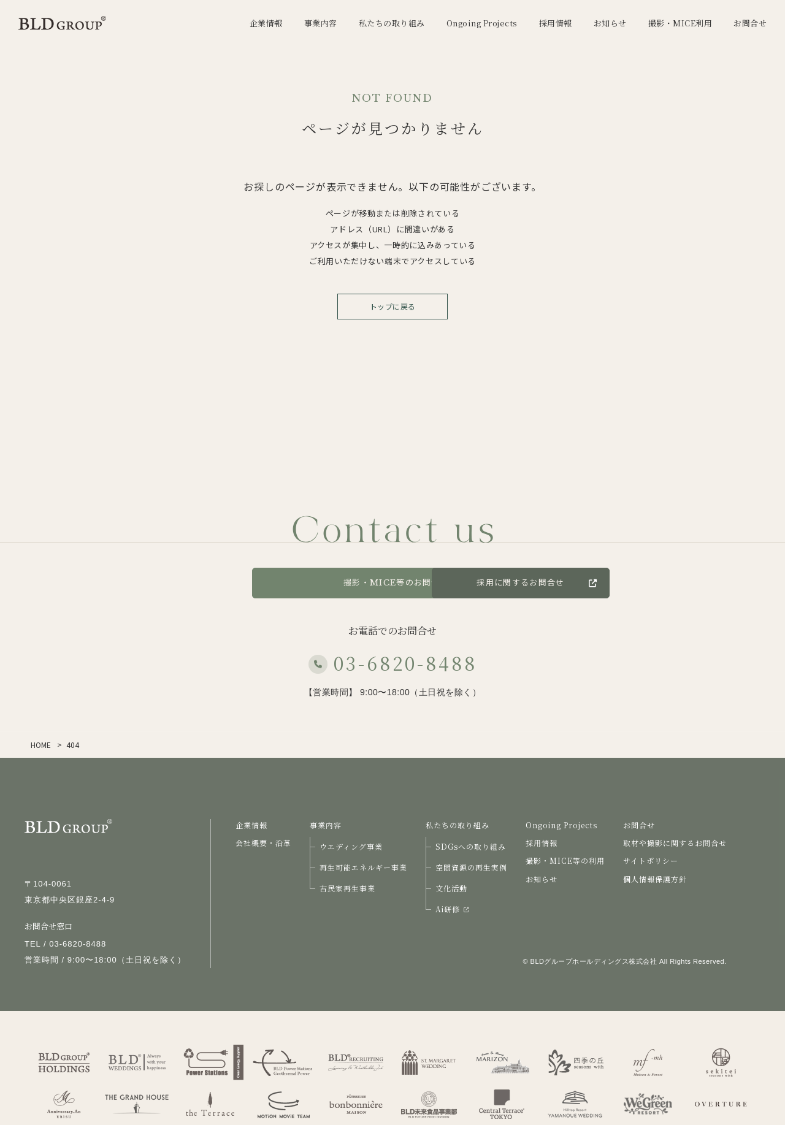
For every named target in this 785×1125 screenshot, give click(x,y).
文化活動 (451, 888)
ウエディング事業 (351, 846)
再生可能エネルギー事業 (363, 867)
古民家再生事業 (347, 888)
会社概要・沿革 (263, 842)
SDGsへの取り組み (470, 846)
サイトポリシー (650, 860)
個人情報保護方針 (655, 879)
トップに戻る (393, 306)
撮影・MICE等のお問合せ (392, 583)
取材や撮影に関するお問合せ (675, 842)
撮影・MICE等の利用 (565, 860)
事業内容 (326, 825)
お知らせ (541, 879)
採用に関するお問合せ (600, 583)
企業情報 (251, 825)
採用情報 (541, 842)
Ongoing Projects (561, 825)
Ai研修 (452, 909)
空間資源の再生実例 (471, 867)
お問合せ (202, 583)
